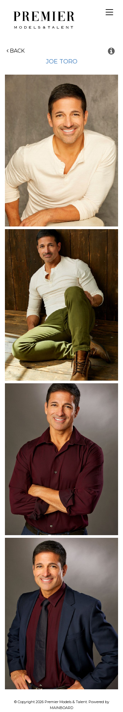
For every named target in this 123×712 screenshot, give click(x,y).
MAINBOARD (61, 707)
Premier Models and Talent (43, 19)
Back (16, 51)
